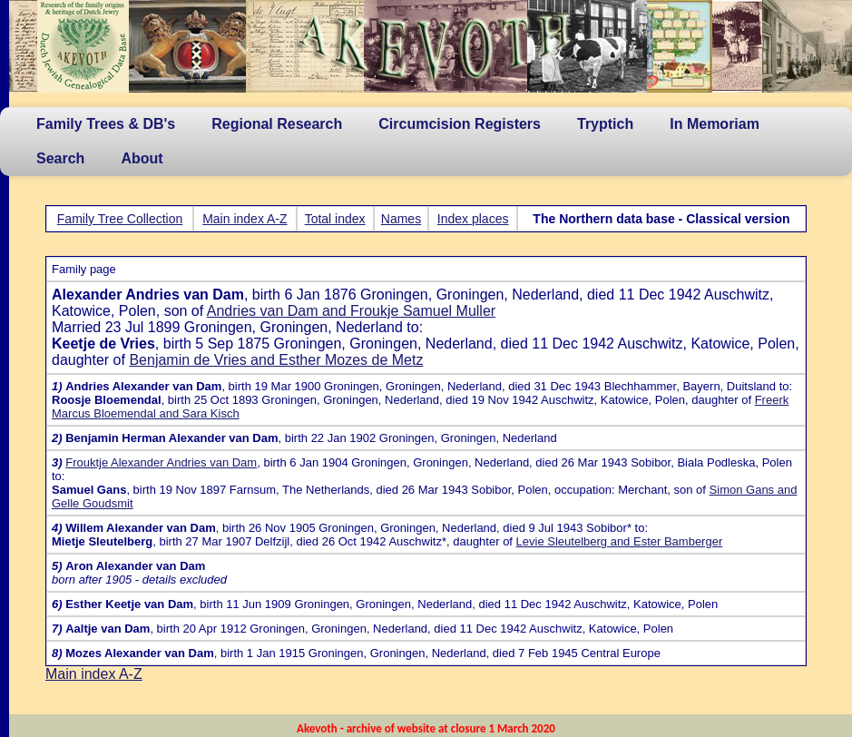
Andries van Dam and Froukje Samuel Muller (351, 311)
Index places (473, 218)
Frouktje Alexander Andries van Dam (161, 462)
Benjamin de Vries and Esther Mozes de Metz (276, 360)
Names (401, 218)
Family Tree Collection (120, 218)
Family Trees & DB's (105, 124)
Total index (335, 218)
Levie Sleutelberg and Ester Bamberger (619, 541)
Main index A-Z (244, 218)
